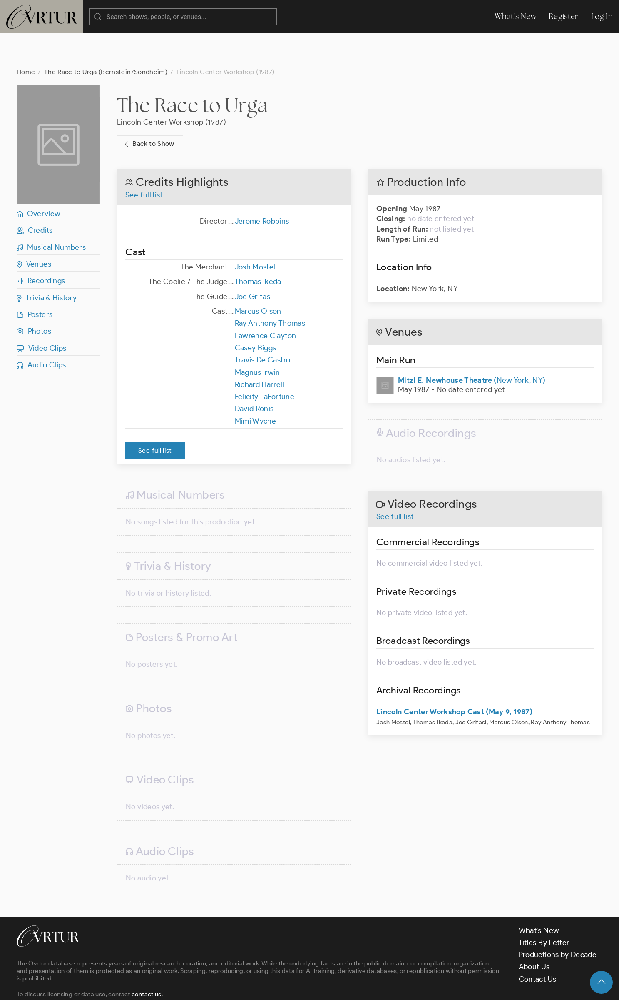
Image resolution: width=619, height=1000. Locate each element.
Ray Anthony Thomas (270, 289)
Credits (34, 197)
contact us (147, 961)
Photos (34, 297)
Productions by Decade (558, 921)
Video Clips (42, 314)
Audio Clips (41, 331)
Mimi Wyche (255, 387)
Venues (34, 230)
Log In (602, 16)
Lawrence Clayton (265, 302)
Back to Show (148, 110)
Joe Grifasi (253, 263)
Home (26, 38)
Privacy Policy (212, 986)
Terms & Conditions (150, 986)
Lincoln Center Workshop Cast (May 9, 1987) (454, 678)
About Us (534, 933)
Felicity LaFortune (264, 363)
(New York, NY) (471, 347)
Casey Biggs (255, 314)
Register (564, 16)
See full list (144, 161)
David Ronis (254, 375)
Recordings (41, 247)
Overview (39, 180)
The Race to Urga (192, 72)
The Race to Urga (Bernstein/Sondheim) (105, 38)
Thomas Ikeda (258, 248)
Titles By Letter (544, 909)
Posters (34, 281)
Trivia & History (47, 264)
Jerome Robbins (262, 187)
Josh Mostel (255, 233)
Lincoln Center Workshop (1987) (171, 88)
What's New (515, 16)
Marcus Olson (258, 277)
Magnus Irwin (257, 339)
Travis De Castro (263, 326)
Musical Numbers (51, 214)
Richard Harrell (259, 351)
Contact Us (538, 945)
